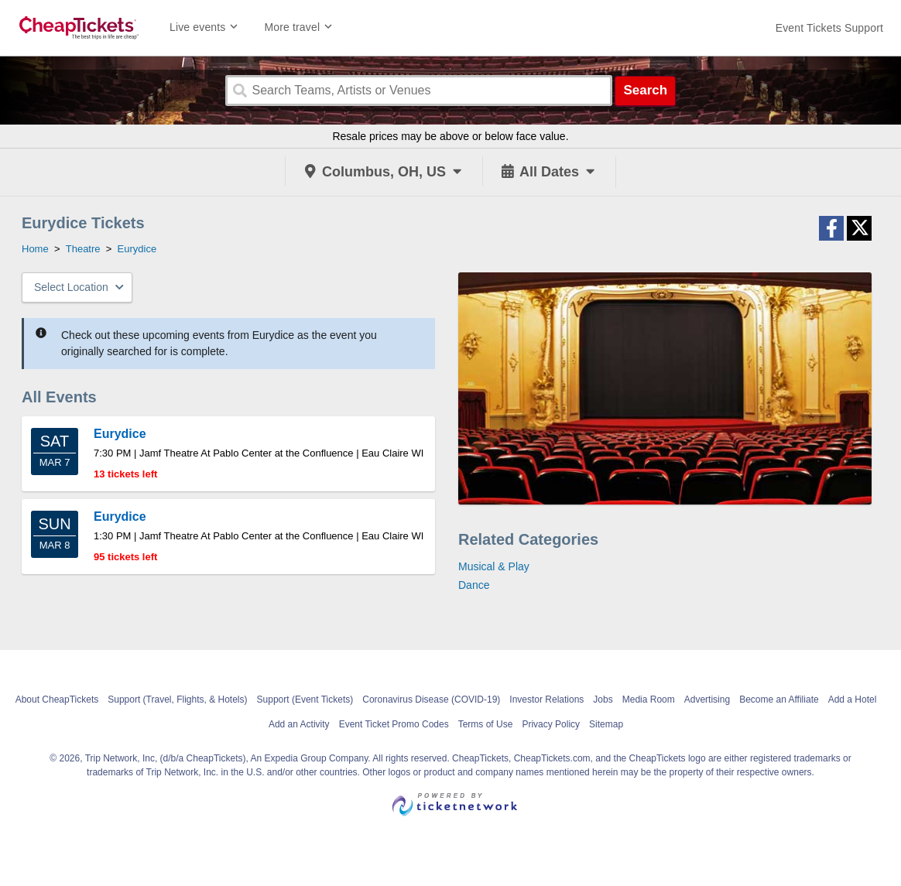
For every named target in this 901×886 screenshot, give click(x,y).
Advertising (707, 699)
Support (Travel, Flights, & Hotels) (177, 699)
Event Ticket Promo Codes (394, 724)
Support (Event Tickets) (305, 699)
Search (645, 90)
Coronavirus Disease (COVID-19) (431, 699)
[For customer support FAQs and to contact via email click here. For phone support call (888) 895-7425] (829, 27)
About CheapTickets (57, 699)
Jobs (602, 699)
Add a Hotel (852, 699)
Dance (473, 585)
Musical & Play (493, 566)
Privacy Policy (551, 724)
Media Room (648, 699)
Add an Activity (299, 724)
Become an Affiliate (779, 699)
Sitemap (606, 724)
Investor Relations (546, 699)
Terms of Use (485, 724)
